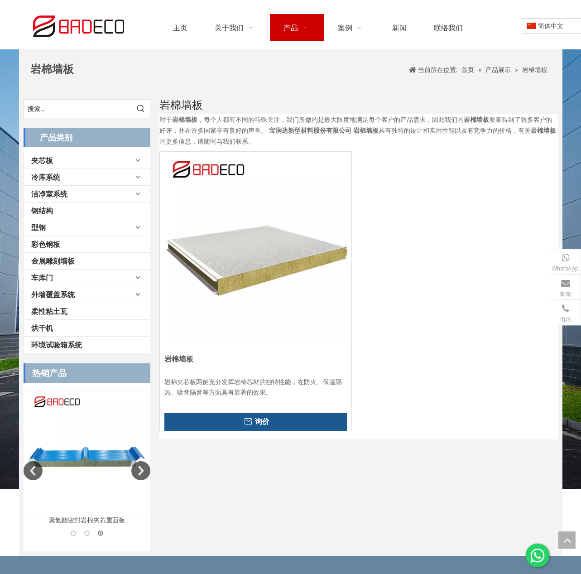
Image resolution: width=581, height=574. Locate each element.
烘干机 (42, 328)
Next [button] (140, 470)
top (567, 540)
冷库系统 (45, 177)
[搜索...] (78, 109)
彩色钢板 (45, 244)
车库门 (42, 278)
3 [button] (100, 533)
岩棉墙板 (178, 359)
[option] (87, 458)
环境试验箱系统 (56, 345)
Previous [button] (33, 470)
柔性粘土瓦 (49, 311)
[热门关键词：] (141, 109)
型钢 (38, 227)
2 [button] (86, 533)
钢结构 (42, 211)
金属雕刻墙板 (53, 261)
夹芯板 (42, 160)
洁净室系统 (49, 194)
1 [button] (73, 533)
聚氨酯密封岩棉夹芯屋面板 (87, 520)
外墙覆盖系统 (53, 294)
